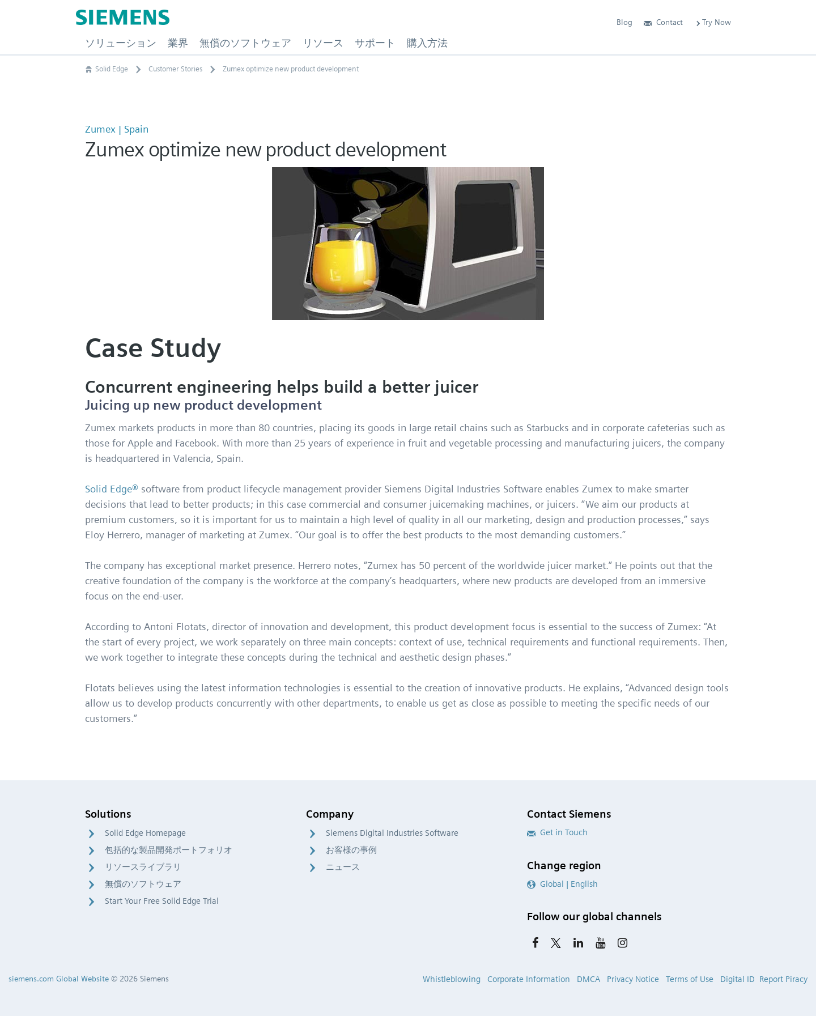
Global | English (562, 884)
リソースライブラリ (143, 867)
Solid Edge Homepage (145, 833)
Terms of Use (689, 979)
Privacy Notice (633, 979)
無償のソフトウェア (143, 884)
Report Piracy (783, 979)
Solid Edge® (111, 489)
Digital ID (737, 979)
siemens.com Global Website (58, 978)
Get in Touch (557, 832)
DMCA (588, 979)
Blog (624, 22)
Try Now (712, 22)
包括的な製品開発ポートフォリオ (168, 850)
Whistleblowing (452, 979)
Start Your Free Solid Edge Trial (162, 901)
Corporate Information (528, 979)
